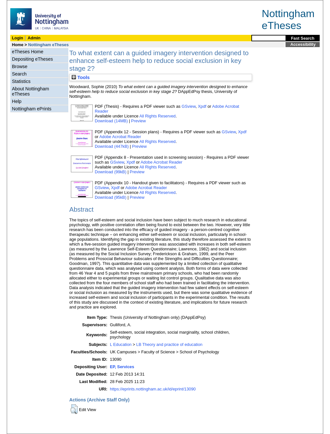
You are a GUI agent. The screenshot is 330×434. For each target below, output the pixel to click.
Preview (138, 120)
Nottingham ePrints (31, 108)
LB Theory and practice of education (169, 344)
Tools (81, 77)
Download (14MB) (111, 120)
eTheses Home (28, 51)
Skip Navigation (21, 3)
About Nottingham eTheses (30, 91)
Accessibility (302, 44)
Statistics (21, 81)
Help (17, 101)
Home (18, 44)
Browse (19, 66)
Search (19, 73)
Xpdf (202, 106)
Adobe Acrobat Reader (120, 136)
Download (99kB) (110, 171)
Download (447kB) (112, 146)
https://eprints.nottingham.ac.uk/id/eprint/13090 (153, 389)
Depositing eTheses (32, 59)
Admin (34, 37)
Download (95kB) (110, 197)
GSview (189, 106)
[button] (74, 409)
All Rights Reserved (158, 116)
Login (17, 37)
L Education (120, 344)
